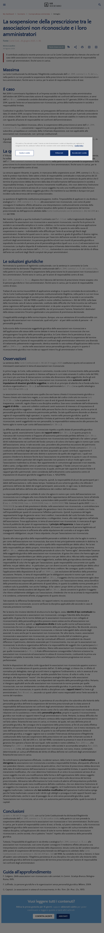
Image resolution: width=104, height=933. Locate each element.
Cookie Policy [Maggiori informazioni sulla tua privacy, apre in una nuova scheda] (79, 146)
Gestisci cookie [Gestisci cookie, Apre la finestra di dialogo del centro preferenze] (24, 153)
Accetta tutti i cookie (79, 153)
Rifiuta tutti (59, 153)
